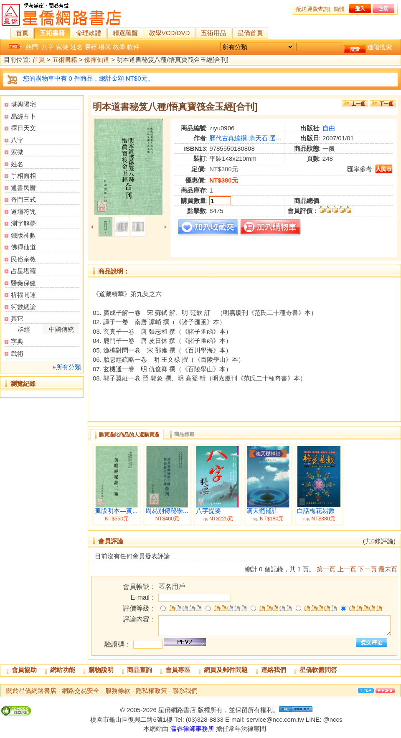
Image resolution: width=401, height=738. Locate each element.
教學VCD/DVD (169, 32)
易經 (90, 47)
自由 (328, 128)
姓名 (76, 47)
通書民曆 (23, 187)
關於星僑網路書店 (31, 690)
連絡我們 (273, 669)
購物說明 (101, 669)
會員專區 (177, 669)
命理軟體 (88, 32)
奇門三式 (23, 199)
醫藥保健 (23, 283)
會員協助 (24, 669)
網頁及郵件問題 (226, 669)
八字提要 (208, 510)
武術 (17, 353)
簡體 (339, 9)
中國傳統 (61, 329)
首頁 (22, 32)
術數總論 (23, 306)
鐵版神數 (23, 235)
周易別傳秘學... (166, 510)
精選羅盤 (125, 32)
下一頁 (367, 569)
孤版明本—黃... (116, 510)
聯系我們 (185, 690)
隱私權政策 (151, 690)
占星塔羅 (23, 270)
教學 (119, 47)
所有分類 (68, 366)
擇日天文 (23, 128)
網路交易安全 (80, 690)
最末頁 (387, 569)
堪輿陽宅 (23, 104)
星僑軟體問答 (318, 669)
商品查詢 (139, 669)
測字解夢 (23, 223)
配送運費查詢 (312, 9)
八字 (47, 47)
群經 (24, 329)
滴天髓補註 (262, 510)
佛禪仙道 (96, 59)
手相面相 (23, 175)
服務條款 (117, 690)
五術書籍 (52, 32)
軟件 (133, 47)
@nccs (332, 719)
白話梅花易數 (316, 510)
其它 (17, 318)
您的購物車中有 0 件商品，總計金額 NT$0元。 (88, 78)
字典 (17, 341)
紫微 (62, 47)
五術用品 (213, 32)
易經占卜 (23, 116)
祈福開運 (23, 294)
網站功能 (62, 669)
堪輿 (105, 47)
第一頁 (326, 569)
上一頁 (347, 569)
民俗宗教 (23, 259)
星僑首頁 (250, 32)
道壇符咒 (23, 211)
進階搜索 (379, 47)
